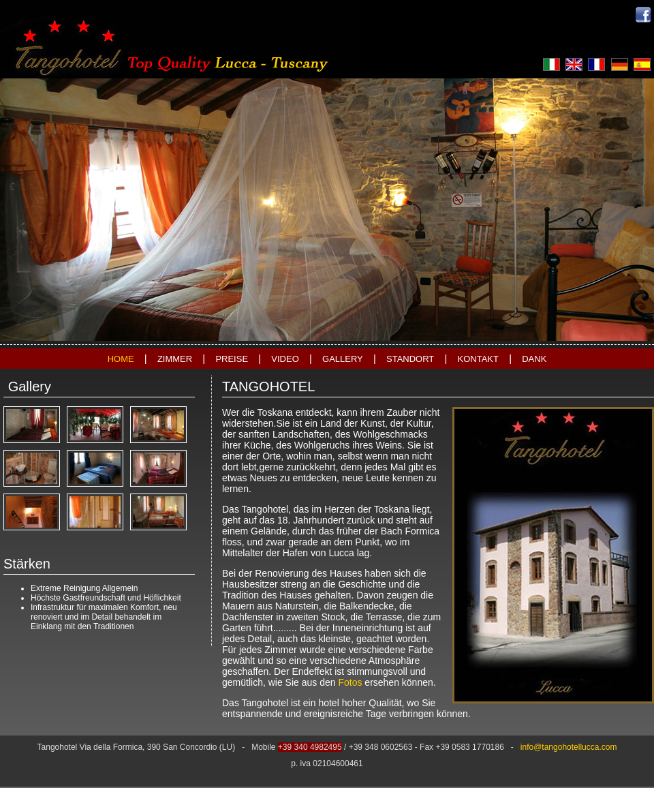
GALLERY (342, 359)
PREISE (231, 359)
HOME (121, 359)
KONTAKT (478, 359)
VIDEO (284, 359)
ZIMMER (174, 359)
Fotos (350, 682)
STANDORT (410, 359)
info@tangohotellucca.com (568, 747)
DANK (534, 359)
